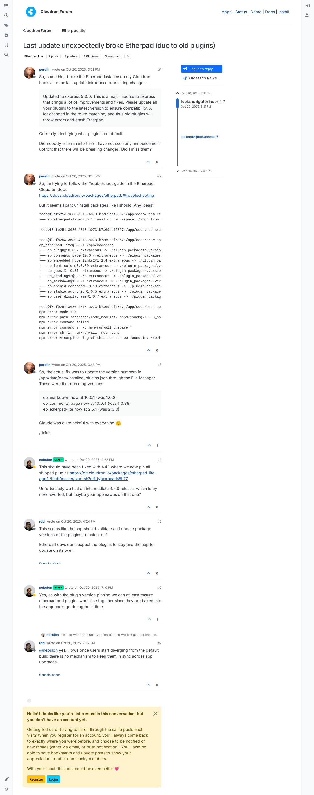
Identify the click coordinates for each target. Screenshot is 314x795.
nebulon (45, 460)
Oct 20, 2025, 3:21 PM (83, 69)
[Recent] (6, 16)
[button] (6, 779)
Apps (226, 11)
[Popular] (6, 35)
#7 (159, 643)
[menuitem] (307, 6)
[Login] (307, 6)
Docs (270, 11)
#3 (159, 365)
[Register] (307, 16)
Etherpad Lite (33, 56)
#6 (159, 587)
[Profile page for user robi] (29, 525)
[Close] (155, 714)
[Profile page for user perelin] (29, 73)
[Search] (6, 55)
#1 (159, 69)
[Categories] (6, 6)
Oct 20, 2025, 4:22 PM (96, 460)
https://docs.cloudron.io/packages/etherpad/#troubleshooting (96, 195)
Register (36, 779)
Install (283, 11)
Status (241, 11)
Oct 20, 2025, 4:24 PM (78, 521)
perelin (44, 69)
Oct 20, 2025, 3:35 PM (83, 176)
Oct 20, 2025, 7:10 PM (96, 587)
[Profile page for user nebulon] (29, 463)
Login (53, 779)
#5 (159, 521)
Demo (256, 11)
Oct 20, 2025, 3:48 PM (83, 365)
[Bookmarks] (6, 45)
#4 (159, 460)
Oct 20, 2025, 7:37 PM (78, 643)
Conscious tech (50, 563)
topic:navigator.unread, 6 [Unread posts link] (199, 137)
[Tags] (6, 25)
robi (42, 521)
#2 (159, 176)
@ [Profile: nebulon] (48, 650)
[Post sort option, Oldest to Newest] (201, 78)
